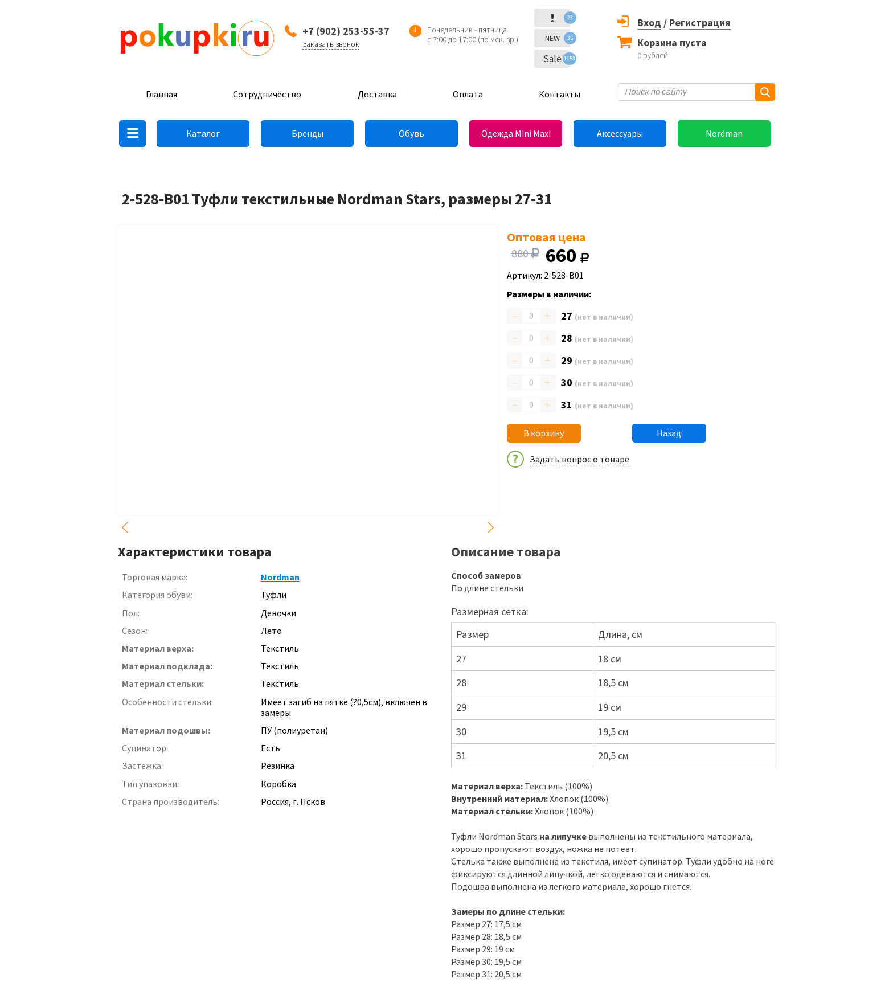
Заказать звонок (330, 44)
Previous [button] (125, 527)
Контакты (559, 94)
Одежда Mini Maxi (516, 133)
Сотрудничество (267, 94)
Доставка (377, 94)
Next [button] (491, 527)
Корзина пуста (672, 42)
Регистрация (700, 22)
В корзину (543, 433)
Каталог (203, 133)
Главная (161, 94)
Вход (649, 22)
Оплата (468, 94)
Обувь (411, 133)
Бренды (307, 133)
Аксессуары (620, 133)
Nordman (724, 133)
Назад (669, 433)
